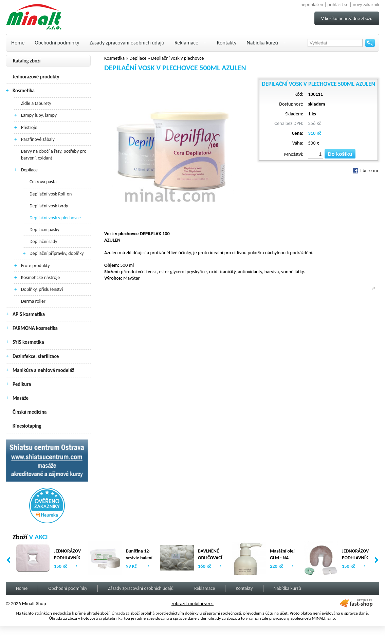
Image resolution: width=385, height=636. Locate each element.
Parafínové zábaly (38, 139)
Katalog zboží (27, 61)
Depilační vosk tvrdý (49, 206)
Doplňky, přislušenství (42, 289)
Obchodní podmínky (57, 42)
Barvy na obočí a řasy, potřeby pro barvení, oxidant (54, 154)
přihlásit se (338, 4)
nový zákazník (366, 4)
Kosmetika (24, 91)
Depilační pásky (44, 229)
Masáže (21, 398)
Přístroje (29, 127)
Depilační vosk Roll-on (51, 194)
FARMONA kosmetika (35, 328)
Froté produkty (35, 265)
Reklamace (186, 42)
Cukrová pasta (43, 182)
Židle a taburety (36, 103)
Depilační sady (43, 241)
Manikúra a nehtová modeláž (43, 370)
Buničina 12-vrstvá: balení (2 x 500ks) (139, 557)
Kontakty (226, 42)
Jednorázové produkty (36, 77)
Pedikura (22, 384)
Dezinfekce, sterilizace (36, 356)
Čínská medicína (30, 412)
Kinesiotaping (27, 426)
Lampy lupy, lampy (39, 115)
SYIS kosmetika (28, 342)
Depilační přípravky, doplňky (57, 253)
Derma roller (33, 301)
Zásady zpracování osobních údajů (127, 42)
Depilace (29, 170)
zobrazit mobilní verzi (192, 603)
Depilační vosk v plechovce (55, 218)
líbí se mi (365, 170)
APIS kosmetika (29, 314)
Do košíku (340, 154)
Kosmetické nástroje (40, 277)
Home (17, 42)
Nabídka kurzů (262, 42)
